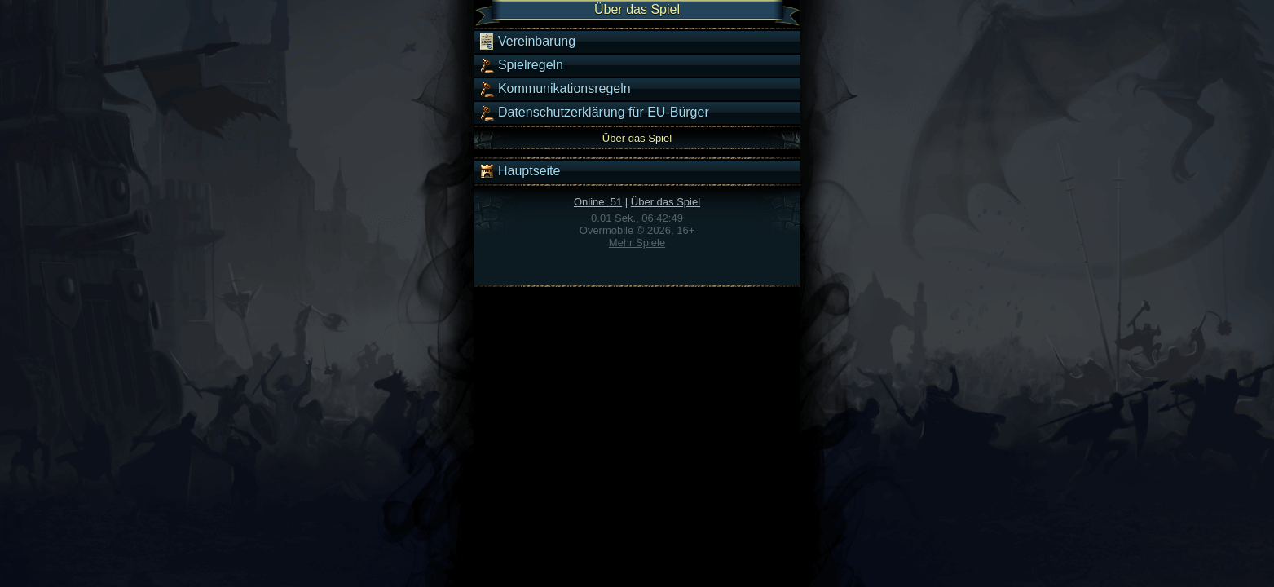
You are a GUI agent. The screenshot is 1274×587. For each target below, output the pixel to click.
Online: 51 (598, 202)
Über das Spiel (665, 202)
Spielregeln (521, 65)
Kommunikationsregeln (554, 89)
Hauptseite (519, 171)
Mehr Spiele (637, 242)
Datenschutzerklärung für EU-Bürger (593, 112)
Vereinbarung (527, 41)
